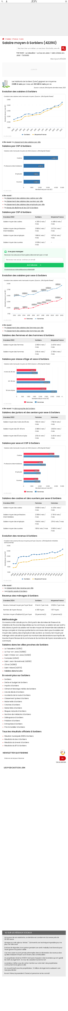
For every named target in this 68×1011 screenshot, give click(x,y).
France (15, 39)
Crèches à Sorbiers (12, 705)
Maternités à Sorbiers (13, 708)
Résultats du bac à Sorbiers (15, 739)
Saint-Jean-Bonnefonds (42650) (17, 661)
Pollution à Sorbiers (12, 720)
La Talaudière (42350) (13, 648)
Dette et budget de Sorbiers (15, 682)
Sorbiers (7, 679)
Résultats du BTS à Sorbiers (15, 745)
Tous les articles (47, 988)
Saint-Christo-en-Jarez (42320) (17, 655)
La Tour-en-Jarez (43, 53)
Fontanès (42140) (11, 658)
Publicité (40, 986)
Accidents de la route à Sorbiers (17, 695)
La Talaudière (30, 53)
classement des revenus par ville (20, 588)
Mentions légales (20, 990)
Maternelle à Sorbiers (13, 701)
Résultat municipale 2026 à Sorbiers (18, 736)
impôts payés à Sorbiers (17, 591)
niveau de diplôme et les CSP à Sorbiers (22, 208)
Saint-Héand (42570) (13, 668)
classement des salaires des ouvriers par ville (24, 201)
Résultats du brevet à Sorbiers (16, 742)
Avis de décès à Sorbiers (14, 692)
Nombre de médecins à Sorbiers (17, 714)
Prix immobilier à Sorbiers (14, 727)
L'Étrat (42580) (10, 664)
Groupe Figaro (31, 990)
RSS (54, 988)
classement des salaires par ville (27, 142)
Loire (22, 39)
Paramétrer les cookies (26, 988)
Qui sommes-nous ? (15, 986)
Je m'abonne (32, 265)
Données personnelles (11, 988)
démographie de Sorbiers (24, 408)
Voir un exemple (61, 762)
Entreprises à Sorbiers (13, 724)
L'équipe (25, 986)
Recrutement (55, 986)
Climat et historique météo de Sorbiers (20, 689)
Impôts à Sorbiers (11, 685)
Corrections (60, 988)
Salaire (8, 39)
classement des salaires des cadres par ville (24, 198)
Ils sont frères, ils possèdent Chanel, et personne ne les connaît (27, 973)
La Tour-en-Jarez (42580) (15, 652)
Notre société (33, 986)
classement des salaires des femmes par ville (24, 328)
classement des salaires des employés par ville (25, 204)
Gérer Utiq (37, 988)
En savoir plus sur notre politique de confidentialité (19, 269)
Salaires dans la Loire (13, 671)
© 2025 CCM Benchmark (45, 990)
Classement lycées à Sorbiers (16, 698)
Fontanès (25, 55)
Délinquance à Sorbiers (13, 717)
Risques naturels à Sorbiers (15, 711)
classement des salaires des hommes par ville (25, 331)
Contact (47, 986)
